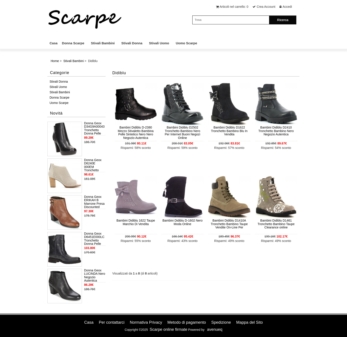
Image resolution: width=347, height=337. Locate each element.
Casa (54, 43)
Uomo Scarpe (186, 43)
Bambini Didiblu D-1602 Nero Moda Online (182, 222)
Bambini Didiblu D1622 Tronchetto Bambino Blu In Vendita (229, 131)
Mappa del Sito (249, 322)
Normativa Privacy (146, 322)
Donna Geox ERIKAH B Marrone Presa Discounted (94, 202)
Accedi (287, 6)
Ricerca (282, 20)
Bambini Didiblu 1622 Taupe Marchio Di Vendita (135, 222)
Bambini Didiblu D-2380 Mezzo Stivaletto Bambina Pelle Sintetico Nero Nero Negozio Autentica (136, 132)
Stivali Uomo (159, 43)
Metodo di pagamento (186, 322)
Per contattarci (111, 322)
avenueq (214, 329)
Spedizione (221, 322)
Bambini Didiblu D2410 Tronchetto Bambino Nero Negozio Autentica (276, 131)
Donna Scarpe (73, 43)
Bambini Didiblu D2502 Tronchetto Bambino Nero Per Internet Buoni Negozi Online (182, 132)
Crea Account (266, 6)
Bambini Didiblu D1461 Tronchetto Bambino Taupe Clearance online (276, 224)
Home (55, 61)
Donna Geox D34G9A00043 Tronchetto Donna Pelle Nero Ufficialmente (94, 128)
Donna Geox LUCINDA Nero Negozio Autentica (94, 275)
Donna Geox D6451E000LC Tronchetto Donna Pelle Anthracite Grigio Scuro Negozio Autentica (94, 239)
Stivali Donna (131, 43)
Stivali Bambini (103, 43)
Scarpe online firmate (168, 329)
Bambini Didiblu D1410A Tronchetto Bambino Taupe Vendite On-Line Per (229, 224)
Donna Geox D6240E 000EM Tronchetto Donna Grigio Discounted (93, 165)
